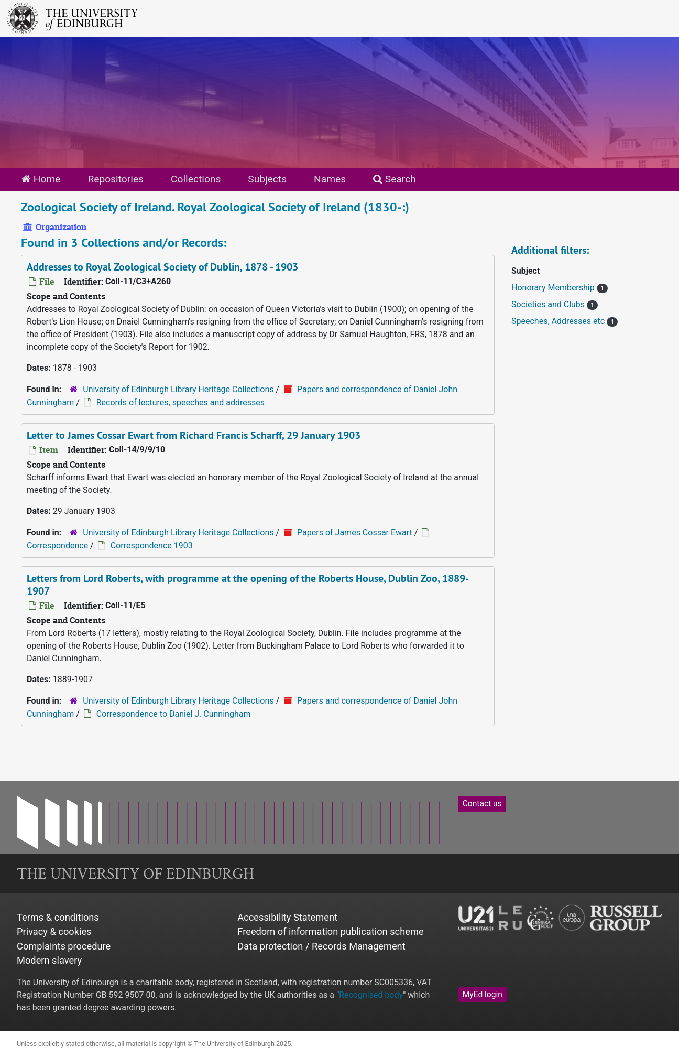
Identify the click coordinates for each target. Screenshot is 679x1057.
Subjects (267, 179)
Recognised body (371, 995)
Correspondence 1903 (152, 546)
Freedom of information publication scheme (330, 931)
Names (330, 179)
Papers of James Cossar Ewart (354, 532)
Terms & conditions (58, 917)
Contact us (482, 803)
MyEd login (482, 994)
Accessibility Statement (287, 917)
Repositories (115, 179)
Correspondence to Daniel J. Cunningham (173, 714)
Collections (196, 179)
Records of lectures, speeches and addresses (180, 402)
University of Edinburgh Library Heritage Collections (178, 389)
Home (40, 179)
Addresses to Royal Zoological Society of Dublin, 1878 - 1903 (162, 267)
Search (394, 179)
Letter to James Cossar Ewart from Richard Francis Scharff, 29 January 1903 (193, 435)
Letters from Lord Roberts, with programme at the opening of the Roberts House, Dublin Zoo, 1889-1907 (248, 584)
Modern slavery (49, 960)
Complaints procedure (64, 946)
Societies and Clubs (549, 304)
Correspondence (57, 546)
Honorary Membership (554, 288)
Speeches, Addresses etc (559, 321)
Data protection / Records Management (321, 946)
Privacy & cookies (54, 931)
